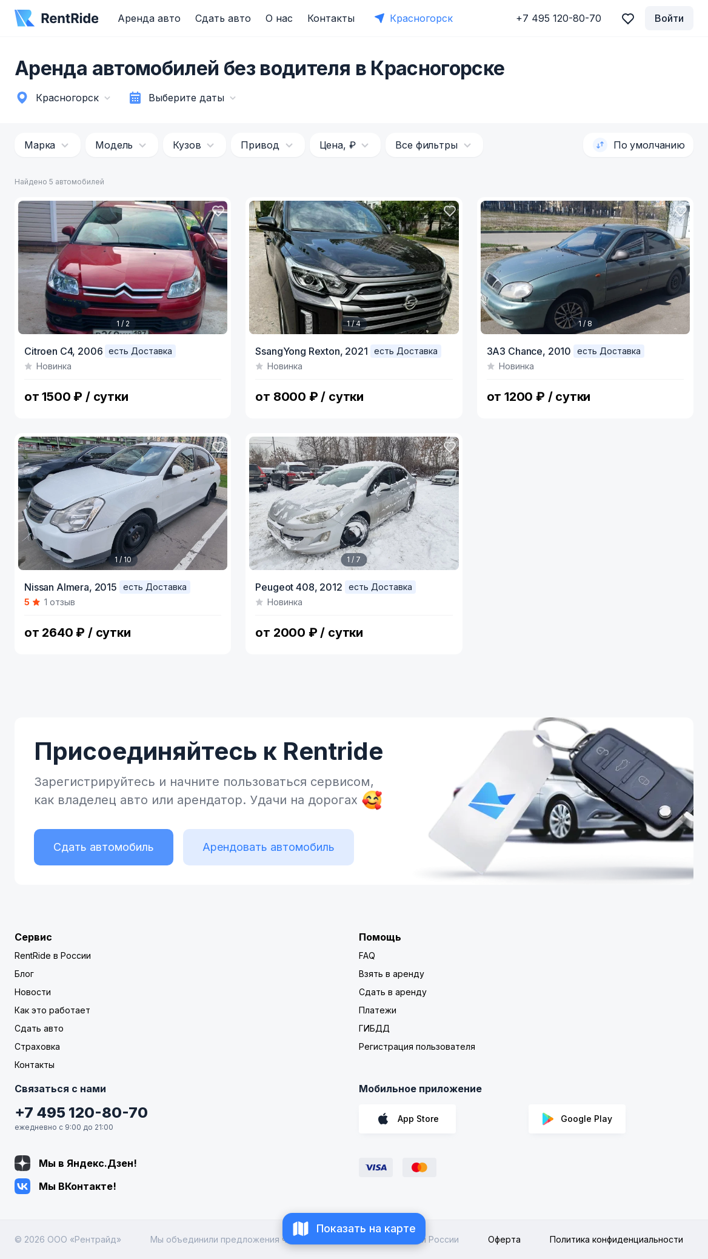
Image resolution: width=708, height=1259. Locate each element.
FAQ (367, 955)
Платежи (377, 1010)
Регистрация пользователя (417, 1046)
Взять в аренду (391, 974)
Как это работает (52, 1010)
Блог (24, 974)
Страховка (37, 1046)
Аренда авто (149, 18)
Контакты (331, 18)
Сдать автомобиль (103, 847)
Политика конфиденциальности (616, 1239)
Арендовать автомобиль (268, 847)
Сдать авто (223, 18)
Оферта (504, 1239)
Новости (33, 992)
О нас (279, 18)
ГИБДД (374, 1028)
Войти (669, 18)
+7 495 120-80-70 (81, 1112)
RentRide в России (53, 955)
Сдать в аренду (393, 992)
